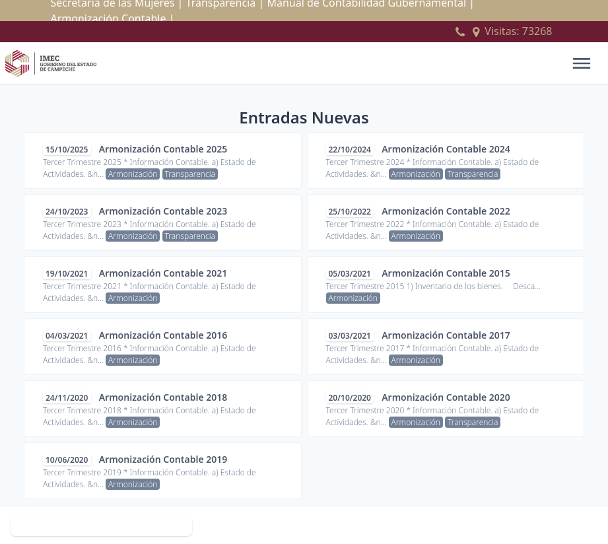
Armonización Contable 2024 (446, 149)
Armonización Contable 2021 (163, 273)
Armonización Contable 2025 (163, 149)
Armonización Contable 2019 (163, 459)
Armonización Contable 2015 (446, 273)
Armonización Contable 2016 (163, 335)
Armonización (132, 174)
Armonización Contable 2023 (163, 211)
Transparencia (190, 174)
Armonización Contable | (113, 18)
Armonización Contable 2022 (446, 211)
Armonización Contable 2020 (446, 397)
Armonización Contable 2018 (163, 397)
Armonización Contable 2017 (446, 335)
